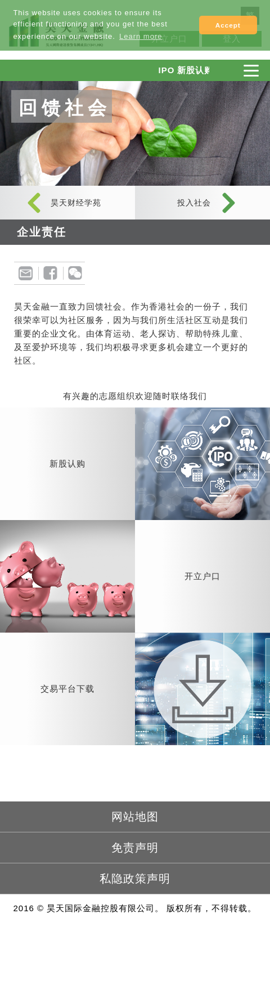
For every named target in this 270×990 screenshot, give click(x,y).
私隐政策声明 (135, 878)
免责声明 (135, 847)
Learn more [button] (140, 36)
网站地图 (135, 816)
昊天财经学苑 (76, 202)
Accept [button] (228, 25)
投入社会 (194, 202)
